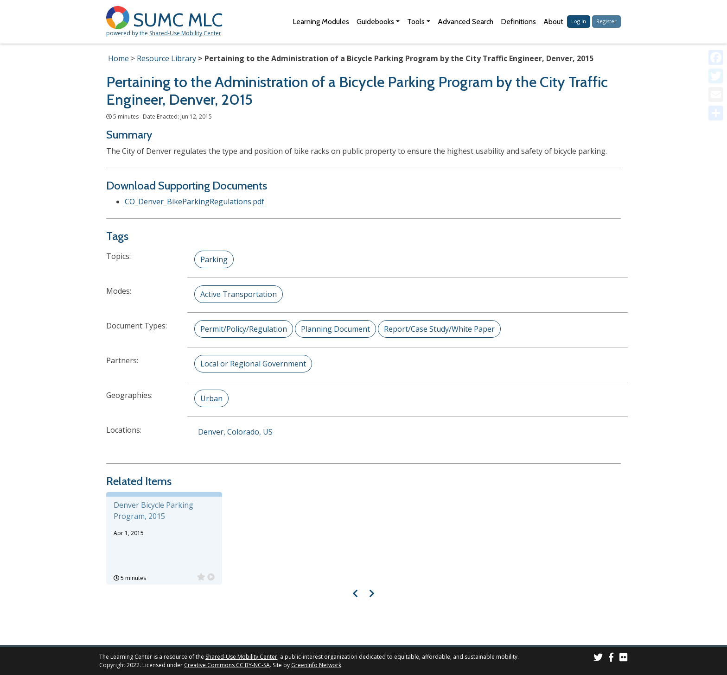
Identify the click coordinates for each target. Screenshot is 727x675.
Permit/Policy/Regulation (243, 329)
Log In (578, 21)
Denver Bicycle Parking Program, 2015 (153, 510)
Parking (214, 259)
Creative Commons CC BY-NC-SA (227, 665)
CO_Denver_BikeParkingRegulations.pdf (194, 201)
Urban (211, 398)
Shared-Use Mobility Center (185, 33)
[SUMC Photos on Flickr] (623, 658)
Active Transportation (238, 294)
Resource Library (166, 58)
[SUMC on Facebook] (611, 658)
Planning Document (335, 329)
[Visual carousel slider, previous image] (355, 593)
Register (606, 21)
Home (118, 58)
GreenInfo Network (316, 665)
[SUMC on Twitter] (598, 658)
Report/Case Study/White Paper (439, 329)
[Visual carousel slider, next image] (371, 593)
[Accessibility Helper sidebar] (716, 11)
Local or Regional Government (253, 364)
